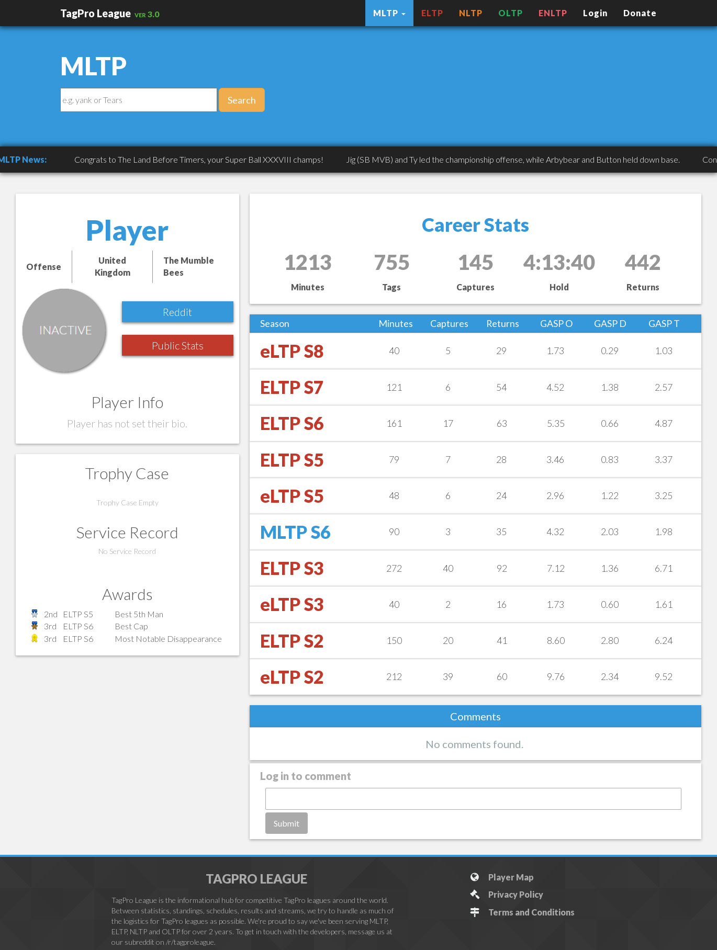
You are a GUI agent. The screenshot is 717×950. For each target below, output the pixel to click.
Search (242, 100)
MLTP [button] (389, 13)
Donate (640, 13)
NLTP (471, 13)
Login (595, 13)
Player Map (501, 877)
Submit (286, 823)
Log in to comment (305, 776)
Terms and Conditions (522, 912)
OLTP (510, 13)
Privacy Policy (506, 894)
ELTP (432, 13)
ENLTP (553, 13)
